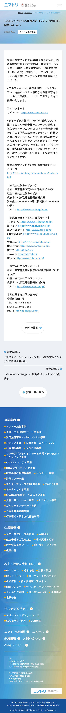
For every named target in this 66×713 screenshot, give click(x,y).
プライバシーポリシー (19, 703)
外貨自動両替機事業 (17, 511)
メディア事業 (13, 443)
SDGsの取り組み (16, 620)
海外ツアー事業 (15, 478)
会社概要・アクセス (45, 545)
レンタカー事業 (45, 473)
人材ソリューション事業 (20, 500)
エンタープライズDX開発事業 (23, 484)
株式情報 (11, 581)
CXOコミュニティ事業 (19, 462)
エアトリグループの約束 (20, 534)
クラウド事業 (33, 448)
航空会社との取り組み (18, 539)
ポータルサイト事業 (17, 489)
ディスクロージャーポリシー (42, 586)
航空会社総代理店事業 (18, 473)
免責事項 (56, 592)
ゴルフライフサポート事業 (21, 505)
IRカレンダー (13, 586)
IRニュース (12, 570)
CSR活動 (36, 620)
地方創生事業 (13, 448)
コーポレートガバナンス (43, 576)
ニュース (28, 13)
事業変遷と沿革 (45, 539)
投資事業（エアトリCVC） (41, 443)
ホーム (20, 13)
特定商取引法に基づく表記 (48, 705)
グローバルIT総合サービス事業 (24, 432)
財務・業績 (44, 570)
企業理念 (44, 534)
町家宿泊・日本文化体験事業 (22, 516)
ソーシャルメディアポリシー (42, 703)
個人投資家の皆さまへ (33, 581)
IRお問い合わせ (37, 592)
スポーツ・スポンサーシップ (22, 615)
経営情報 (29, 570)
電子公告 (11, 597)
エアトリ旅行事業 (16, 426)
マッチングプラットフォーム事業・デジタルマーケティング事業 (32, 455)
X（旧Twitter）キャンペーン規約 (20, 705)
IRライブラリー (15, 576)
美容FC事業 (51, 484)
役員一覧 (11, 550)
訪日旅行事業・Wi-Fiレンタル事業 (26, 437)
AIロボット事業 (48, 500)
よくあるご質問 (15, 592)
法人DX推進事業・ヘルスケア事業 (25, 495)
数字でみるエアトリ (17, 545)
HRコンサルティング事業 (20, 468)
